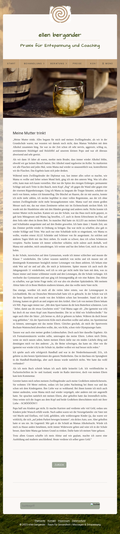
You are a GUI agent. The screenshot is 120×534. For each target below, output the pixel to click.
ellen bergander (60, 35)
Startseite (40, 520)
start (11, 63)
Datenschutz (79, 520)
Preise (77, 63)
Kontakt (52, 520)
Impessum (64, 520)
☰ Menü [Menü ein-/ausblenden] (107, 63)
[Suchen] (95, 505)
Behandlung (33, 63)
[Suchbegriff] (60, 505)
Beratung (57, 63)
